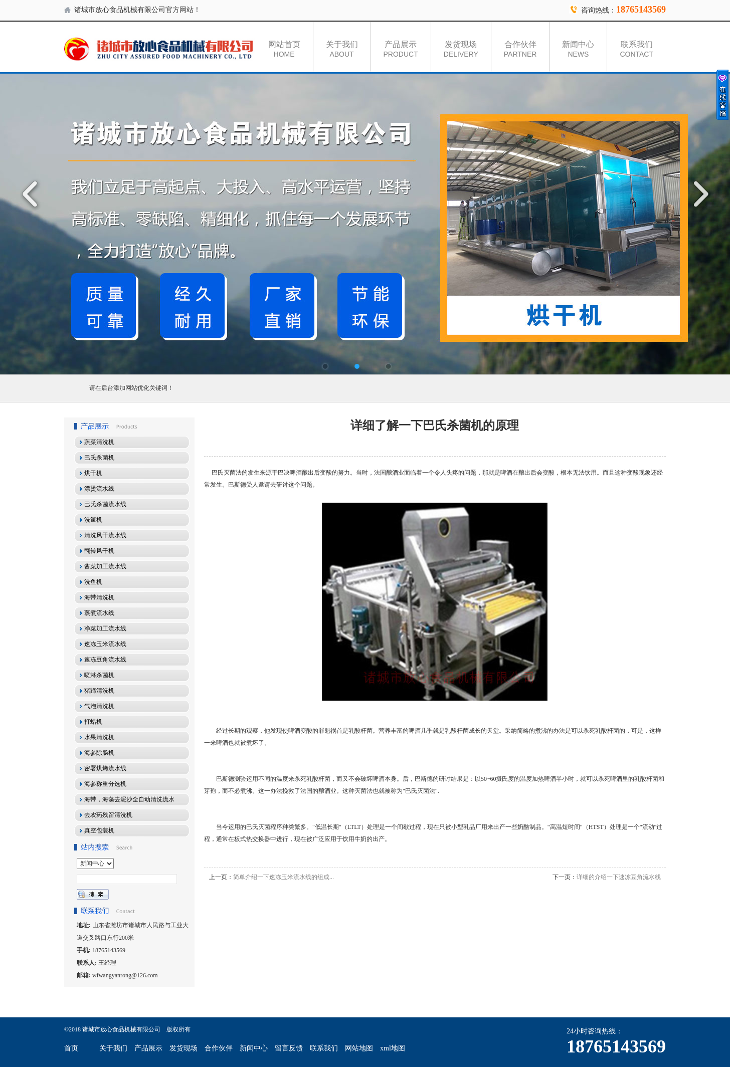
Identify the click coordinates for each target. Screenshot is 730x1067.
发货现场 (461, 49)
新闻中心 (578, 49)
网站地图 (359, 1048)
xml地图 (392, 1048)
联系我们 (636, 49)
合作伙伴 (520, 49)
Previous (32, 193)
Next (697, 193)
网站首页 (284, 49)
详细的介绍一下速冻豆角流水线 (619, 877)
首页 (71, 1048)
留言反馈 (289, 1048)
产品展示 (401, 49)
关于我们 (342, 49)
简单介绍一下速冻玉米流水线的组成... (283, 877)
